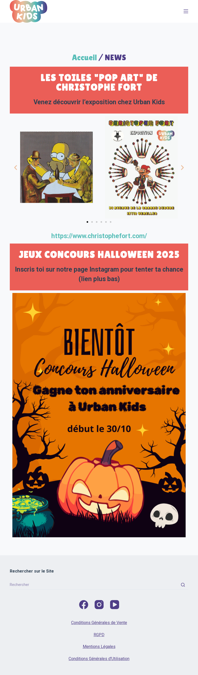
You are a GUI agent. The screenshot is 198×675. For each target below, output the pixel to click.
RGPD (99, 634)
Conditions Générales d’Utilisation (99, 658)
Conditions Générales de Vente (99, 622)
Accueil (84, 57)
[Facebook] (83, 604)
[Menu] (186, 11)
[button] (15, 176)
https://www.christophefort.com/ (99, 236)
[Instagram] (99, 604)
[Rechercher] (183, 584)
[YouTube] (114, 604)
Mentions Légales (99, 646)
